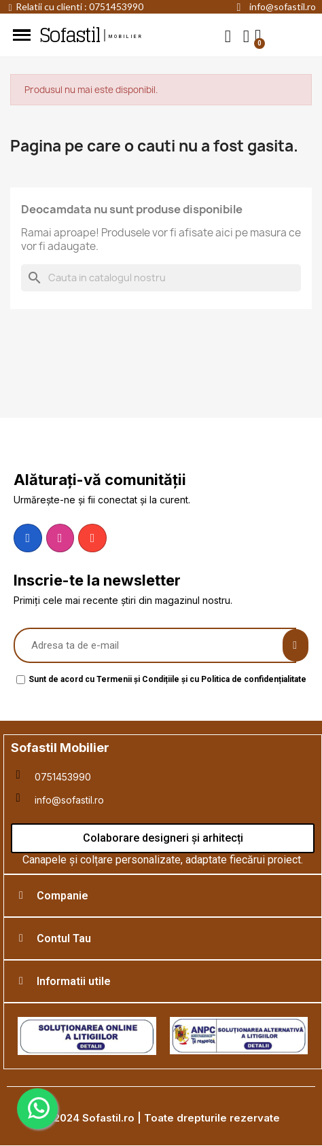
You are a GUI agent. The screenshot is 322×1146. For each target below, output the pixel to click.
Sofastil (69, 35)
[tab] (163, 896)
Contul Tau (64, 938)
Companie (62, 895)
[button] (227, 35)
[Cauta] (161, 277)
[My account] (246, 36)
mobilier (126, 36)
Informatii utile (74, 981)
